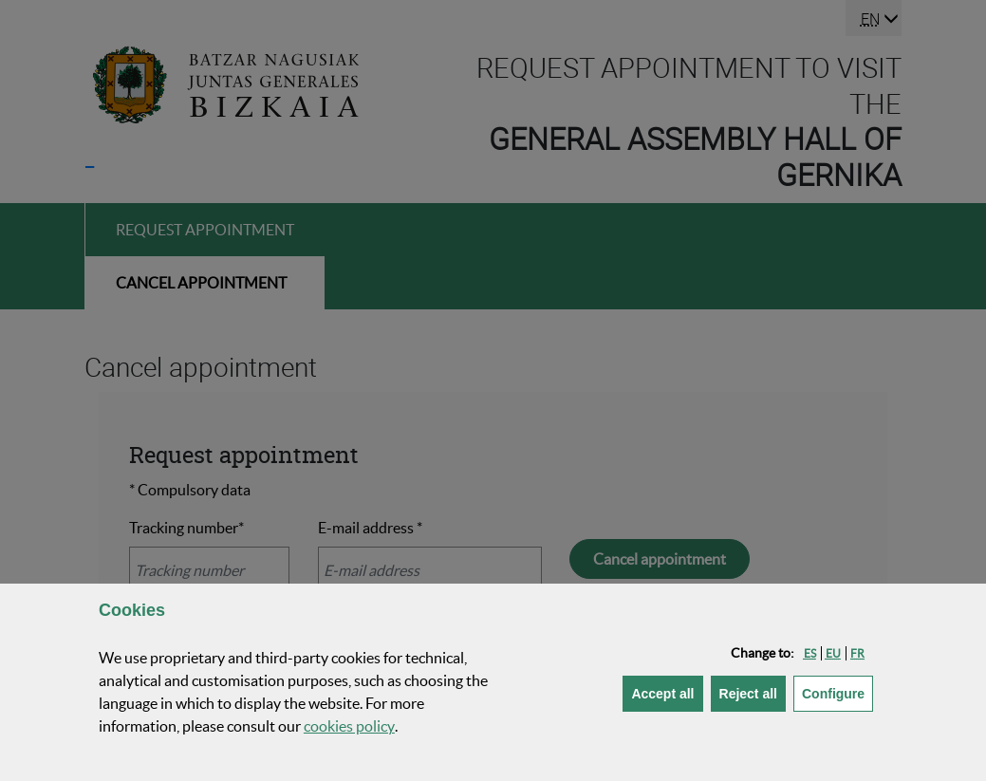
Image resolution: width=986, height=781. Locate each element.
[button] (810, 653)
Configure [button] (837, 692)
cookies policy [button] (349, 726)
